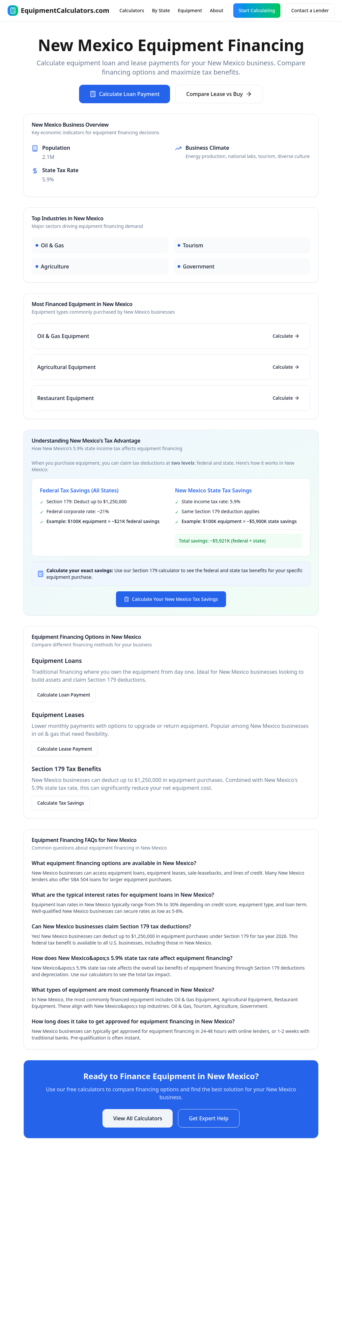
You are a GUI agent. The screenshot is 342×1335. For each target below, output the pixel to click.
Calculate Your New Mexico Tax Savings (171, 599)
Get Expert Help (208, 1118)
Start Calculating (257, 10)
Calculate (285, 336)
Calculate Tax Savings (60, 803)
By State (161, 10)
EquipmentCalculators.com (58, 10)
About (216, 10)
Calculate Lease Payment (64, 749)
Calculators (131, 10)
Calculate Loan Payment (124, 94)
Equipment (190, 10)
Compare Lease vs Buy (219, 94)
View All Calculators (137, 1118)
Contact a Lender (310, 10)
